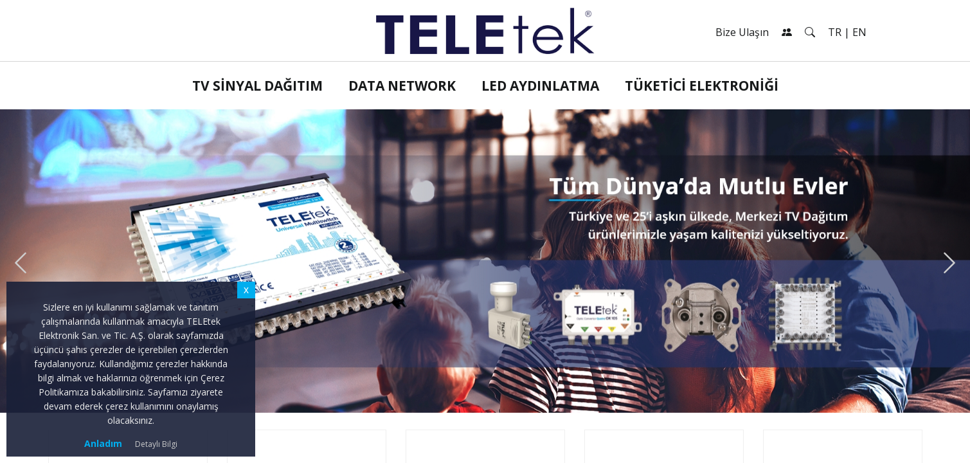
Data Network (402, 86)
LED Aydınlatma (540, 86)
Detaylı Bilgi (156, 444)
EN (859, 32)
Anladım (103, 443)
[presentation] (20, 263)
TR (834, 32)
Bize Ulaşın (742, 32)
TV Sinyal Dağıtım (257, 86)
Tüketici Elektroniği (701, 86)
